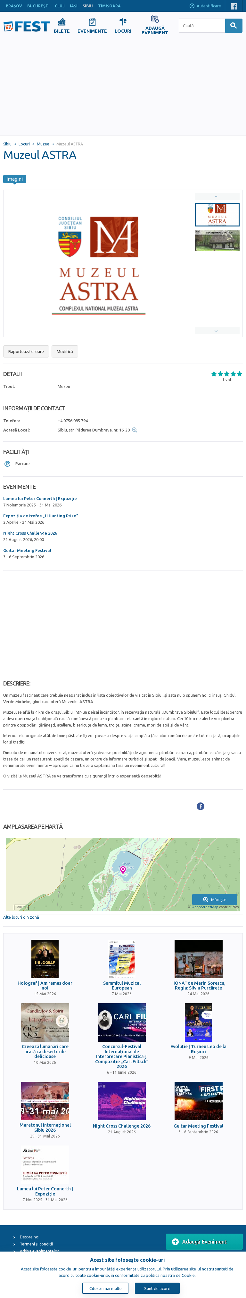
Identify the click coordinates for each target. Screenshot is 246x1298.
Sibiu (7, 144)
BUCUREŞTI (38, 6)
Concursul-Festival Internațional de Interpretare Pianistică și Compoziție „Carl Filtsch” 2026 (122, 1056)
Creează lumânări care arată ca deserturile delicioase (45, 1051)
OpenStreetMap (205, 907)
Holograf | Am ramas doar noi (45, 985)
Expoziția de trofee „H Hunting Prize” (40, 515)
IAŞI (74, 6)
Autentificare (205, 6)
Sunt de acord (157, 1288)
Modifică (65, 351)
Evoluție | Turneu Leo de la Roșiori (198, 1049)
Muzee (43, 144)
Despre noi (29, 1237)
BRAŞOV (14, 6)
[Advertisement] (123, 87)
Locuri (24, 144)
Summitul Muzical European (122, 985)
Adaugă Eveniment (199, 1241)
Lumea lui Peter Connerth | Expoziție (40, 498)
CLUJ (60, 6)
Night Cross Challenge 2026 (30, 533)
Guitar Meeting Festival (27, 550)
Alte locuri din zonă (21, 917)
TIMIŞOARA (109, 6)
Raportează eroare (26, 351)
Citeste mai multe (105, 1288)
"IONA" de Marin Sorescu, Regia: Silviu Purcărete (198, 985)
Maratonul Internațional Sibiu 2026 (45, 1127)
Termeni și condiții (36, 1244)
